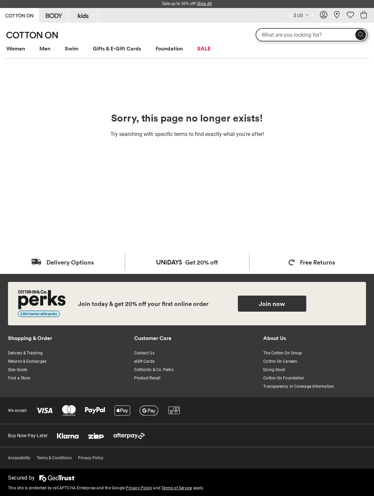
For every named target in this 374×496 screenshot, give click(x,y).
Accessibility (19, 458)
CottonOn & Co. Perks (153, 369)
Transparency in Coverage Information (298, 386)
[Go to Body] (53, 15)
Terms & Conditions (54, 458)
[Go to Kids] (82, 15)
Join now (272, 304)
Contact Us (144, 353)
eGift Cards (144, 361)
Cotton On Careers (280, 361)
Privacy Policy (90, 458)
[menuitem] (21, 48)
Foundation (169, 48)
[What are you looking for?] (311, 35)
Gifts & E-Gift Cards (117, 48)
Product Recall (147, 378)
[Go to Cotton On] (19, 15)
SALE (204, 48)
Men (44, 48)
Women (15, 48)
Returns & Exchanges (27, 361)
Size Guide (17, 369)
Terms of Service (176, 488)
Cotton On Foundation (283, 378)
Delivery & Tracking (25, 353)
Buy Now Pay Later (28, 435)
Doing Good (274, 369)
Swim (71, 48)
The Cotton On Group (282, 353)
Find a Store (19, 378)
